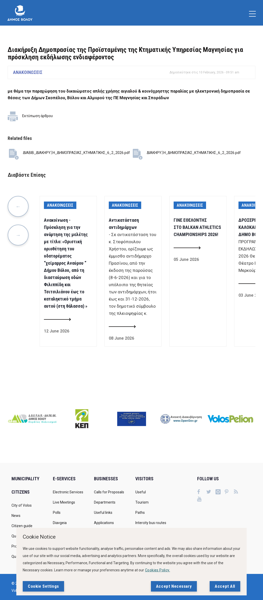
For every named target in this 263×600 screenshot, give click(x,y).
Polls (57, 512)
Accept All (225, 586)
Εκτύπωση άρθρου (37, 116)
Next (18, 235)
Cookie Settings (43, 586)
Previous (18, 206)
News (15, 516)
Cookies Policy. (157, 570)
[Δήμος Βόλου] (20, 13)
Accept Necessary (174, 586)
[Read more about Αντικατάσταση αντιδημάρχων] (122, 326)
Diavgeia (60, 523)
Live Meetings (64, 502)
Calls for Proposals (109, 492)
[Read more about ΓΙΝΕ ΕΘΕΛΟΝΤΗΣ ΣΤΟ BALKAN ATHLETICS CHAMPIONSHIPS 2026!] (187, 248)
